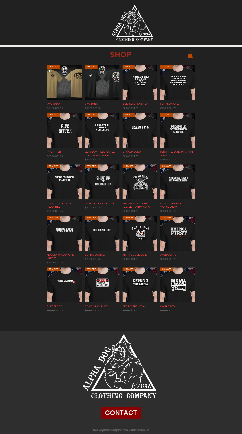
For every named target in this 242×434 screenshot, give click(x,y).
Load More (121, 321)
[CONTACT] (121, 413)
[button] (190, 54)
